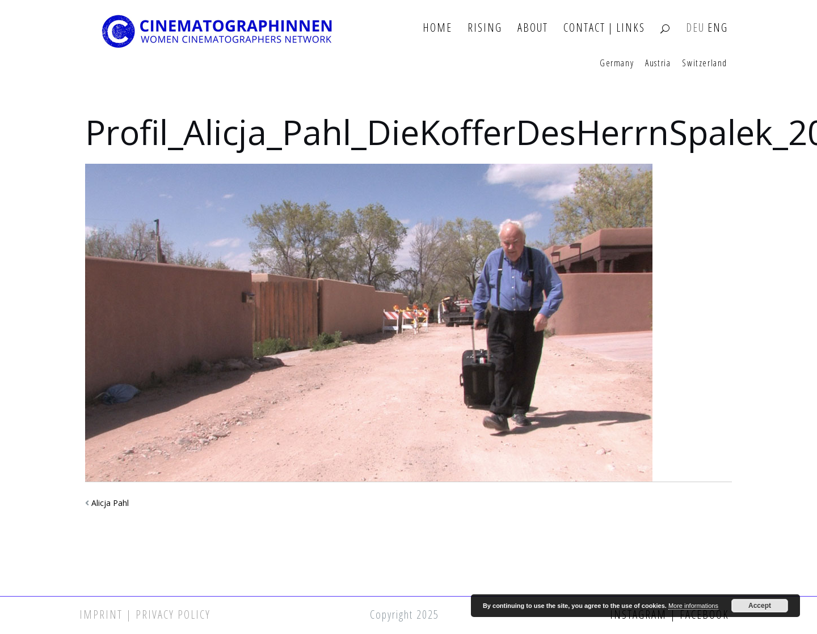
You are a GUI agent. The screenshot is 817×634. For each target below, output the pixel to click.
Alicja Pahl (110, 502)
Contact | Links (604, 28)
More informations (693, 605)
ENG (717, 28)
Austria (658, 63)
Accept (759, 606)
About (532, 28)
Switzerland (704, 63)
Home (437, 28)
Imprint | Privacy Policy (144, 614)
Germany (617, 63)
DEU (695, 28)
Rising (485, 28)
